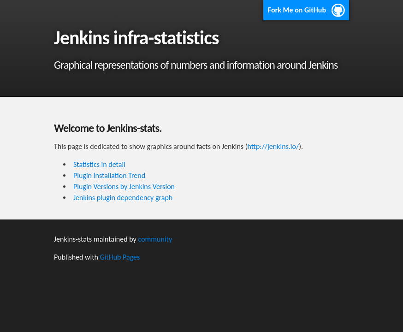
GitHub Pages (120, 257)
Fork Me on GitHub (297, 10)
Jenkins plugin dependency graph (122, 197)
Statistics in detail (99, 164)
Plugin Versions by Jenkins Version (124, 186)
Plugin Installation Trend (109, 175)
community (155, 239)
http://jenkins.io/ (273, 146)
